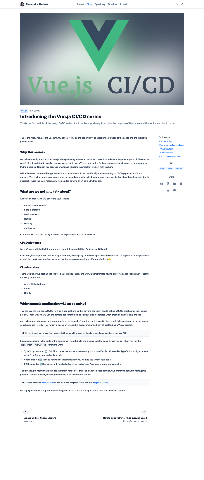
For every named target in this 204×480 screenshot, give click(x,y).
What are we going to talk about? (45, 191)
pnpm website (48, 383)
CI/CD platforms (30, 242)
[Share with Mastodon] (168, 183)
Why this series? (32, 152)
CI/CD (170, 168)
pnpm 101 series (101, 383)
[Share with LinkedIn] (174, 183)
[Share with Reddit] (168, 190)
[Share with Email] (174, 190)
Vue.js (162, 168)
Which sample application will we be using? (52, 304)
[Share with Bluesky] (161, 183)
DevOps (179, 168)
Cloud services (29, 267)
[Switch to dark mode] (182, 4)
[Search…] (176, 4)
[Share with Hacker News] (181, 183)
